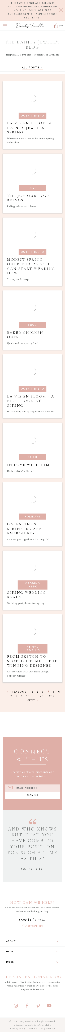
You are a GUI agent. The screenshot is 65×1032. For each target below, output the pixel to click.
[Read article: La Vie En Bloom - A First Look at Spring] (32, 386)
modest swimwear (42, 7)
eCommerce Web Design (27, 1025)
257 (52, 696)
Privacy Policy (17, 1028)
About (32, 941)
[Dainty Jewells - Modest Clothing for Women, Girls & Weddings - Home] (30, 26)
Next (32, 700)
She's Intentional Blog (32, 977)
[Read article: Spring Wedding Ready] (32, 580)
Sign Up (32, 795)
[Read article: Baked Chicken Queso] (32, 320)
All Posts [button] (32, 67)
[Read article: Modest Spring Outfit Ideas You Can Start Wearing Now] (32, 252)
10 (28, 696)
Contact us (32, 926)
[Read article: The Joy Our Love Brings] (32, 183)
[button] (4, 26)
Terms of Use (36, 1028)
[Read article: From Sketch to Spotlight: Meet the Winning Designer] (32, 648)
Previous (17, 691)
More (32, 962)
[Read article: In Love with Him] (32, 450)
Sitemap (50, 1028)
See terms (32, 18)
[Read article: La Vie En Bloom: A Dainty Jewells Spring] (32, 115)
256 (43, 696)
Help (32, 951)
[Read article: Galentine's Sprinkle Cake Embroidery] (32, 514)
